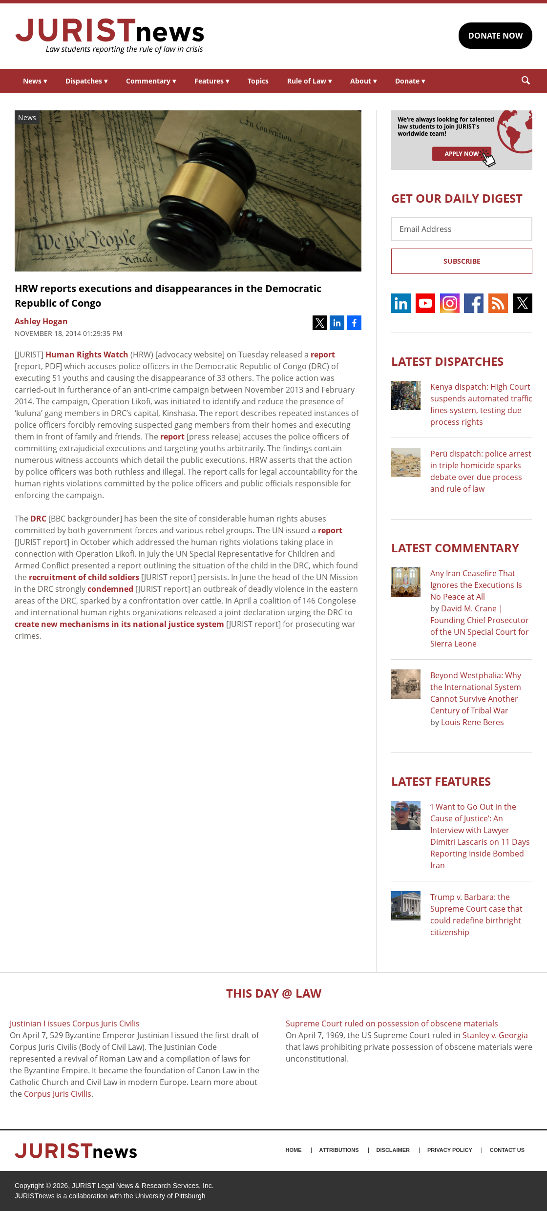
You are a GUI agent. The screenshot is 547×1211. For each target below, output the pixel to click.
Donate (410, 80)
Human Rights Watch (86, 354)
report (323, 354)
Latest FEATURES (441, 781)
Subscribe (462, 261)
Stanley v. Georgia (495, 1035)
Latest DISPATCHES (447, 361)
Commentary (151, 80)
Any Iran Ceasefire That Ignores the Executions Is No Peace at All (476, 585)
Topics (258, 80)
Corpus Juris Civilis (57, 1093)
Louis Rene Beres (472, 722)
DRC (38, 518)
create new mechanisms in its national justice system (119, 624)
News (35, 80)
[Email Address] (461, 229)
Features (211, 80)
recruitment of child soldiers (84, 577)
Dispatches (86, 80)
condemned (110, 589)
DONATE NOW (495, 35)
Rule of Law (309, 80)
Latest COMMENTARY (455, 548)
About (363, 80)
